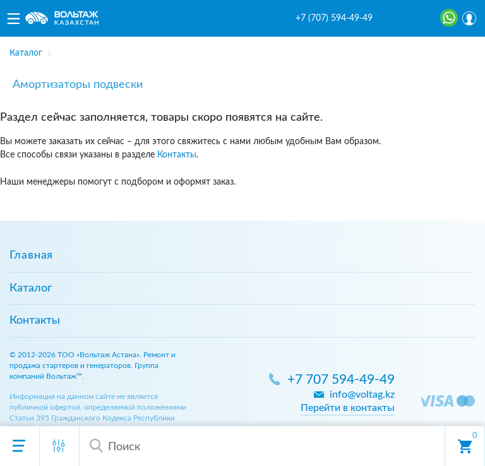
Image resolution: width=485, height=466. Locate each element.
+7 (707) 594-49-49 (334, 18)
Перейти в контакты (348, 408)
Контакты (176, 154)
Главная (31, 255)
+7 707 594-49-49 (341, 379)
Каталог (30, 288)
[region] (242, 49)
